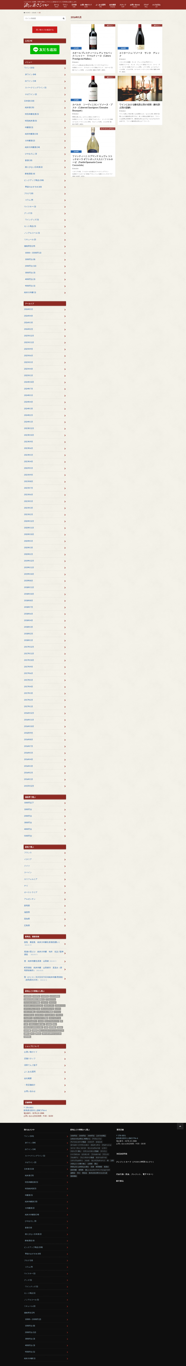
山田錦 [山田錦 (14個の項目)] (49, 1009)
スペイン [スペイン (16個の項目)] (57, 997)
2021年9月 (28, 468)
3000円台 (30, 269)
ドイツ (26, 852)
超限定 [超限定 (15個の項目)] (26, 1018)
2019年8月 (28, 572)
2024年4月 (28, 396)
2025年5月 (28, 357)
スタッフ (122, 5)
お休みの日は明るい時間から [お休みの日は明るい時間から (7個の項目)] (34, 984)
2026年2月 (28, 325)
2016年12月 (29, 702)
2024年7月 (28, 383)
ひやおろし (30, 152)
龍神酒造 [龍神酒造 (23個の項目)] (27, 1021)
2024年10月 (29, 377)
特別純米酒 (30, 120)
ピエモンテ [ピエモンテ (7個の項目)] (39, 1000)
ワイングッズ (31, 217)
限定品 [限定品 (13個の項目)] (38, 1018)
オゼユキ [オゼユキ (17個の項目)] (53, 987)
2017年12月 (29, 637)
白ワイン (30, 81)
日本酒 (73, 5)
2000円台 (30, 262)
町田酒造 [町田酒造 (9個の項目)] (53, 1012)
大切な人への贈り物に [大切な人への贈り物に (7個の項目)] (37, 1009)
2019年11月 (29, 559)
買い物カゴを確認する (45, 30)
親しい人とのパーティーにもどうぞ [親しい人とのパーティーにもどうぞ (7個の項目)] (51, 1015)
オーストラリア (30, 879)
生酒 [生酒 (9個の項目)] (46, 1012)
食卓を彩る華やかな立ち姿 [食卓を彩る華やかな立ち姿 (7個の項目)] (52, 1018)
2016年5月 (28, 741)
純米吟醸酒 (31, 133)
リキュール (29, 236)
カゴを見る (156, 5)
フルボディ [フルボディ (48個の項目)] (28, 1003)
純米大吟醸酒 (32, 146)
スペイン (27, 859)
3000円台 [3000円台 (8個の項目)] (45, 981)
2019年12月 (29, 552)
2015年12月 (29, 774)
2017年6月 (28, 663)
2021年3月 (28, 500)
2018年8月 (28, 591)
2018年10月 (29, 585)
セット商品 (29, 223)
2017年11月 (29, 643)
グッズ (28, 211)
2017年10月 (29, 650)
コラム (29, 197)
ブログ (145, 5)
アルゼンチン (29, 885)
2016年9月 (28, 721)
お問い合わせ (135, 5)
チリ (26, 872)
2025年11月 (29, 338)
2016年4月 (28, 747)
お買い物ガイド (85, 5)
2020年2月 (28, 546)
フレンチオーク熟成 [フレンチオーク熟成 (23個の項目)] (41, 1003)
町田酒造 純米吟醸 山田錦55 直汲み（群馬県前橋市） (43, 954)
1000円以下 (28, 790)
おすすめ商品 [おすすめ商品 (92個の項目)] (54, 981)
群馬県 (26, 891)
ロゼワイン (30, 94)
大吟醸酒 (29, 139)
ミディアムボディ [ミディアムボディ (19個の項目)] (30, 1006)
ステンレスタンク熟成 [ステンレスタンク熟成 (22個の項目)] (44, 997)
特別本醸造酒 (31, 113)
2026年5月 (28, 305)
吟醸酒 (29, 126)
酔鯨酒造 (29, 172)
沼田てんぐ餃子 (30, 1050)
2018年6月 (28, 604)
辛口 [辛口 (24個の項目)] (32, 1018)
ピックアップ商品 (33, 178)
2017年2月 (28, 689)
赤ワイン (30, 74)
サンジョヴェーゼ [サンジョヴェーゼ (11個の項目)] (48, 993)
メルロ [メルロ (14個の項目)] (41, 1006)
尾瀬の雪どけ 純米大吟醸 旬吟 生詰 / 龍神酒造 (43, 938)
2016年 (34, 12)
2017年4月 (28, 676)
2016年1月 (28, 767)
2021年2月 (28, 507)
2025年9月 (28, 344)
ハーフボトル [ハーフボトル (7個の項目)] (28, 1000)
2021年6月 (28, 487)
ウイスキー (29, 204)
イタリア (27, 846)
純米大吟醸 (29, 288)
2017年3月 (28, 682)
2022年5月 (28, 461)
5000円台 (28, 823)
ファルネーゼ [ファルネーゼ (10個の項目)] (49, 1000)
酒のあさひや (143, 1362)
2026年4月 (28, 312)
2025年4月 (28, 364)
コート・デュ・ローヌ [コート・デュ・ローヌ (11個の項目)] (32, 993)
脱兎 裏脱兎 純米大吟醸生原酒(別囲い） (41, 929)
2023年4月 (28, 455)
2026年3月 (28, 318)
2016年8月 (28, 728)
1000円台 (30, 256)
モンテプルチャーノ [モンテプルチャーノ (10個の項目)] (52, 1006)
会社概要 (112, 5)
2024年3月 (28, 403)
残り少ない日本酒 (33, 165)
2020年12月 (29, 513)
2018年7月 (28, 598)
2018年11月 (29, 578)
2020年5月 (28, 533)
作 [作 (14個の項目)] (61, 1006)
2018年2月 (28, 624)
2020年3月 (28, 539)
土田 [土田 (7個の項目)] (25, 1009)
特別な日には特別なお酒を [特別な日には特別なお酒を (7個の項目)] (33, 1012)
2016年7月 (28, 734)
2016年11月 (29, 708)
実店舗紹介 (30, 1069)
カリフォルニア (30, 865)
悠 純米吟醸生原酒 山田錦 (39, 946)
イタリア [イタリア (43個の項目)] (45, 987)
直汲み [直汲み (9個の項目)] (60, 1012)
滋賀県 (26, 898)
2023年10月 (29, 429)
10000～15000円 (33, 249)
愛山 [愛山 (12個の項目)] (54, 1009)
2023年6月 (28, 442)
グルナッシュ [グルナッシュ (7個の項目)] (60, 990)
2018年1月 (28, 630)
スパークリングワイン (35, 87)
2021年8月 (28, 474)
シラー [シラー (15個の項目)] (58, 993)
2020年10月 (29, 526)
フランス (27, 839)
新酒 (28, 159)
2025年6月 (28, 351)
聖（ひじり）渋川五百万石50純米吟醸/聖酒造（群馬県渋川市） (42, 963)
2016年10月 (29, 715)
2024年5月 (28, 390)
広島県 (26, 911)
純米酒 (29, 107)
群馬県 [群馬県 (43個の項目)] (34, 1015)
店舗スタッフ (29, 1043)
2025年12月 (29, 331)
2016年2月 (28, 761)
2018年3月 (28, 617)
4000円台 (30, 275)
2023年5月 (28, 448)
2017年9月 (28, 656)
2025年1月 (28, 370)
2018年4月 (28, 611)
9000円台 (30, 282)
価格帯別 (29, 243)
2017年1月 (28, 695)
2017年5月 (28, 669)
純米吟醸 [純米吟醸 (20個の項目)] (27, 1015)
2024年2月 (28, 409)
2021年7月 (28, 481)
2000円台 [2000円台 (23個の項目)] (36, 981)
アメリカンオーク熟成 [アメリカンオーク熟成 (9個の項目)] (32, 987)
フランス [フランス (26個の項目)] (59, 1000)
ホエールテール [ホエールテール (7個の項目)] (55, 1003)
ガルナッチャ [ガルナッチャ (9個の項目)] (49, 990)
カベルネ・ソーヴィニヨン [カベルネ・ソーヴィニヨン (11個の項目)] (33, 990)
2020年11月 (29, 520)
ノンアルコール (31, 230)
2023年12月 (29, 422)
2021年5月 (28, 494)
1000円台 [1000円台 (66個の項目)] (27, 981)
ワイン (64, 5)
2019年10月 (29, 565)
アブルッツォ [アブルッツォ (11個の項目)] (50, 984)
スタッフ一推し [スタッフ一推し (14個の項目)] (29, 997)
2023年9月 (28, 435)
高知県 (26, 904)
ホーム (55, 5)
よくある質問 (100, 5)
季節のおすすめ (33, 185)
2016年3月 (28, 754)
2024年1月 (28, 416)
